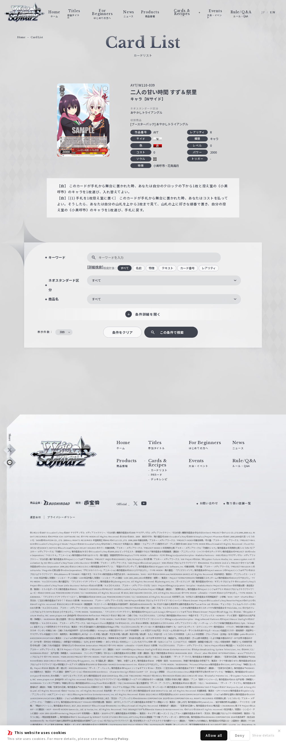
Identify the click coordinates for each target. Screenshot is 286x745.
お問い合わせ (209, 503)
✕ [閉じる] (279, 731)
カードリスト (159, 470)
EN (272, 12)
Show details (263, 735)
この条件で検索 (172, 332)
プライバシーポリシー (61, 517)
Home (21, 37)
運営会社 (35, 517)
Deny (239, 735)
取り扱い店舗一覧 (238, 503)
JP (263, 12)
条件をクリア (122, 332)
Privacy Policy (117, 738)
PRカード (156, 475)
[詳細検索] (95, 266)
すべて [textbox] (96, 280)
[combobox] (164, 280)
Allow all (214, 735)
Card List (37, 37)
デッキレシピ (159, 479)
